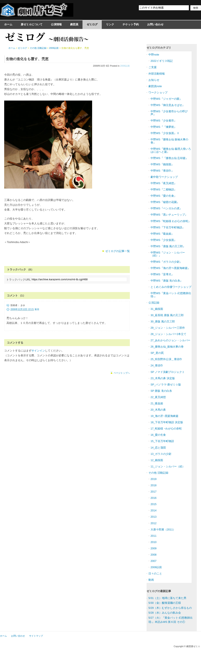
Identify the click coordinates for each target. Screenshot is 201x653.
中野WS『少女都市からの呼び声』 (169, 113)
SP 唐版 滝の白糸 (161, 390)
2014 (153, 510)
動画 (151, 579)
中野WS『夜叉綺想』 (164, 183)
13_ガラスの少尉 (161, 453)
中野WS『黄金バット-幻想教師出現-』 (171, 295)
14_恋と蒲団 (158, 447)
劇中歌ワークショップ (164, 176)
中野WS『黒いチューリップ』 (169, 214)
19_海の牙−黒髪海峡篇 (164, 416)
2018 (153, 485)
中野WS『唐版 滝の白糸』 (167, 280)
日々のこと (155, 573)
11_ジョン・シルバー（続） (168, 466)
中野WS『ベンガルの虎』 (166, 208)
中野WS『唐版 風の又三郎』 (168, 246)
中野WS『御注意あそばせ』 (168, 105)
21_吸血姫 (157, 403)
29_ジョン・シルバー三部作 (168, 327)
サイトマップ (36, 636)
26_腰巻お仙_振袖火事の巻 (167, 346)
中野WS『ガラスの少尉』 (166, 261)
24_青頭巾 (157, 365)
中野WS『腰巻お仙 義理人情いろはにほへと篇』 (171, 150)
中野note (153, 54)
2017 (153, 491)
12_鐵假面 (157, 460)
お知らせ (153, 79)
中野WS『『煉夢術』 (164, 126)
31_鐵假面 (157, 308)
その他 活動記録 (38, 48)
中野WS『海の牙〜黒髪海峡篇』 (170, 268)
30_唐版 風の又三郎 (163, 321)
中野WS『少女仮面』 (164, 240)
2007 (153, 560)
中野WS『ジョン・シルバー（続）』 (168, 254)
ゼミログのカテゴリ (159, 47)
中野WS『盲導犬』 (162, 274)
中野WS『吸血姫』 (162, 233)
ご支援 (152, 67)
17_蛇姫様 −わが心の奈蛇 (166, 428)
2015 (153, 504)
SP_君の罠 (157, 352)
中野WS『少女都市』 (164, 120)
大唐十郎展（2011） (163, 529)
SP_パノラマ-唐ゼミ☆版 (166, 384)
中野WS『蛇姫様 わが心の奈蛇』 (171, 221)
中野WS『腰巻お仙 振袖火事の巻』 (169, 141)
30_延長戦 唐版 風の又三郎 (167, 315)
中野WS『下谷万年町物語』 (168, 227)
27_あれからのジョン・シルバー (170, 340)
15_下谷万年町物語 (162, 441)
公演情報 (56, 24)
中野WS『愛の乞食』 (164, 195)
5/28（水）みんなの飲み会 (164, 612)
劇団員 (74, 24)
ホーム (8, 24)
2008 (153, 554)
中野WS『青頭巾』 (162, 170)
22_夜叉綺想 (158, 397)
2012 (153, 523)
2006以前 (125, 66)
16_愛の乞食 (158, 434)
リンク (110, 24)
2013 (153, 516)
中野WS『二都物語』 (164, 189)
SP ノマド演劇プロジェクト (168, 372)
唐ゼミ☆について (32, 24)
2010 (153, 542)
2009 (153, 548)
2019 (153, 479)
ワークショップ (158, 92)
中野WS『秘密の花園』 (165, 202)
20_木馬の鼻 (158, 409)
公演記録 (153, 302)
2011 (153, 535)
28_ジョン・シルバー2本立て (168, 334)
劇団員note (155, 86)
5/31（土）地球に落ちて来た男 (167, 598)
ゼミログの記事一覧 (117, 251)
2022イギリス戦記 (162, 60)
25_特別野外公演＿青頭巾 (166, 359)
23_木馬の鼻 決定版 (163, 378)
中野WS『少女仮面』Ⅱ (165, 133)
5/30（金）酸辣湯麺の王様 (164, 602)
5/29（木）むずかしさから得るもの (170, 607)
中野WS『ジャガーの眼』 (166, 98)
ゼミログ (92, 24)
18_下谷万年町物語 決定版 (167, 422)
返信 (37, 309)
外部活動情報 (156, 73)
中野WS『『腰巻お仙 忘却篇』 (169, 158)
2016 (153, 497)
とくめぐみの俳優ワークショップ (171, 286)
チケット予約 (130, 24)
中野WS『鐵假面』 (162, 164)
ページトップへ (122, 373)
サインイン (38, 350)
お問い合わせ (155, 24)
